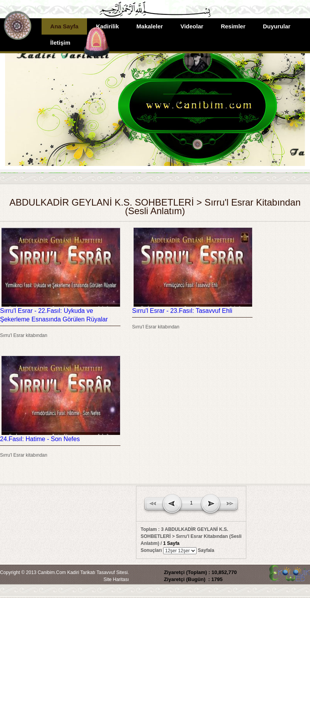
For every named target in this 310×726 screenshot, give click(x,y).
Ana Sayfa (64, 26)
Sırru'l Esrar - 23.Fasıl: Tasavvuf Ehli (182, 310)
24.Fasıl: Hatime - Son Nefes (40, 439)
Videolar (191, 26)
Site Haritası (116, 579)
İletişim (60, 42)
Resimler (233, 26)
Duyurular (277, 26)
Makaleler (149, 26)
